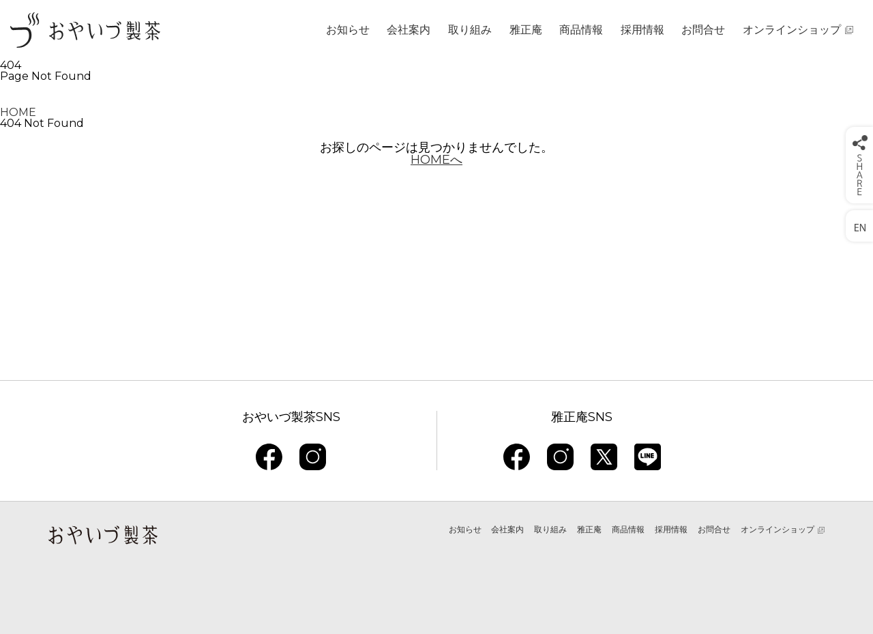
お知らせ (348, 29)
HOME (18, 112)
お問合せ (703, 29)
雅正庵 (525, 29)
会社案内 (408, 29)
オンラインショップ (792, 30)
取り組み (470, 29)
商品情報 (581, 29)
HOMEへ (436, 159)
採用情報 (642, 29)
